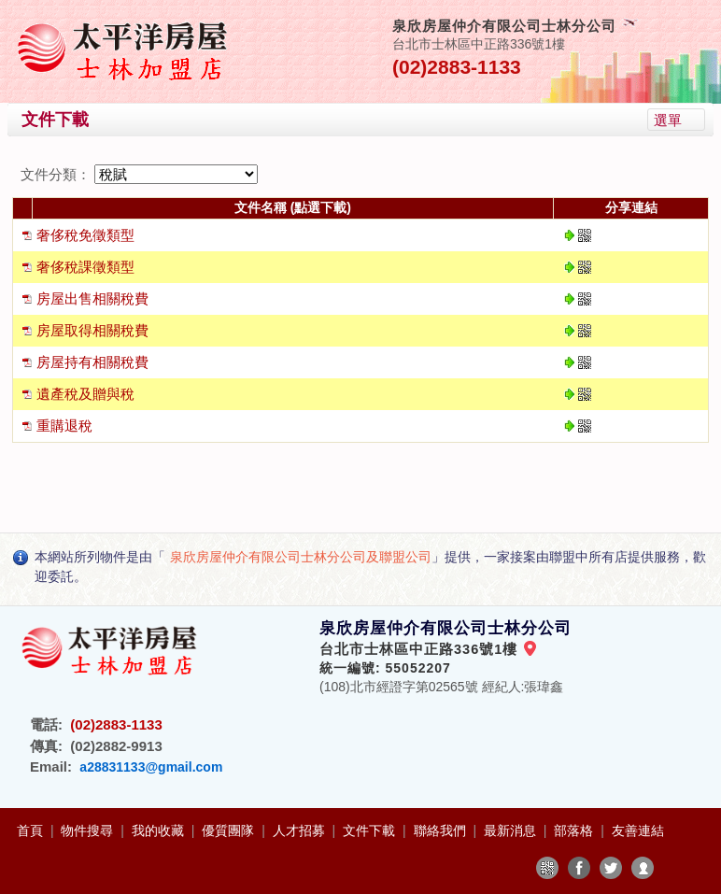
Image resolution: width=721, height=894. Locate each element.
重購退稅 (64, 425)
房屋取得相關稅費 (92, 330)
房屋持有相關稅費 (92, 362)
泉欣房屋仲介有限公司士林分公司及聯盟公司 (300, 556)
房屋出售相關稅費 (92, 298)
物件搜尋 (89, 830)
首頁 (32, 830)
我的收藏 (160, 830)
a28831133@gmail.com (150, 766)
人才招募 (301, 830)
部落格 (575, 830)
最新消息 (512, 830)
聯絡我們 (442, 830)
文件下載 (371, 830)
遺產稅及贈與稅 (85, 394)
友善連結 (638, 830)
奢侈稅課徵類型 (85, 267)
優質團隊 (230, 830)
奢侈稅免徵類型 (85, 235)
